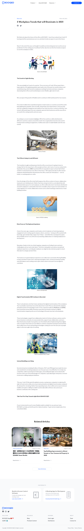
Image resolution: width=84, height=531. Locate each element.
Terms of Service (78, 528)
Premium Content (32, 520)
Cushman (36, 119)
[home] (8, 3)
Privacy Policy (71, 528)
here (25, 409)
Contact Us (76, 2)
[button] (33, 3)
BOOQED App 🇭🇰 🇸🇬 (8, 518)
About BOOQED (43, 3)
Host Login (51, 518)
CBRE (31, 169)
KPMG (64, 307)
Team (71, 518)
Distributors (51, 520)
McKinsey (56, 307)
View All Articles (42, 469)
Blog (28, 518)
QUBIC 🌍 (5, 520)
